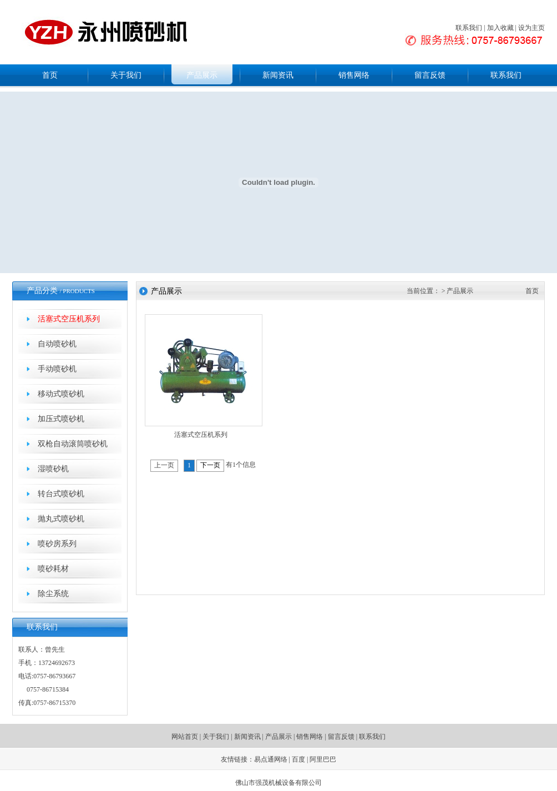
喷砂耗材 (53, 569)
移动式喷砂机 (61, 394)
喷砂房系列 (57, 544)
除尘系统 (53, 594)
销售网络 (353, 75)
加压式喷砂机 (61, 419)
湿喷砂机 (53, 469)
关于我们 (125, 75)
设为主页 (531, 28)
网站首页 (184, 736)
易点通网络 (270, 759)
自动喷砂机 (57, 344)
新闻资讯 (277, 75)
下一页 (210, 465)
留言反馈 (429, 75)
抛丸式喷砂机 (61, 519)
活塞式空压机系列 (69, 319)
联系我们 (468, 28)
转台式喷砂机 (61, 494)
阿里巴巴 (323, 759)
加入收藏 (500, 28)
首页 (50, 75)
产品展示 (201, 75)
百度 (298, 759)
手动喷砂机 (57, 369)
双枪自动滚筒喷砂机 (73, 444)
